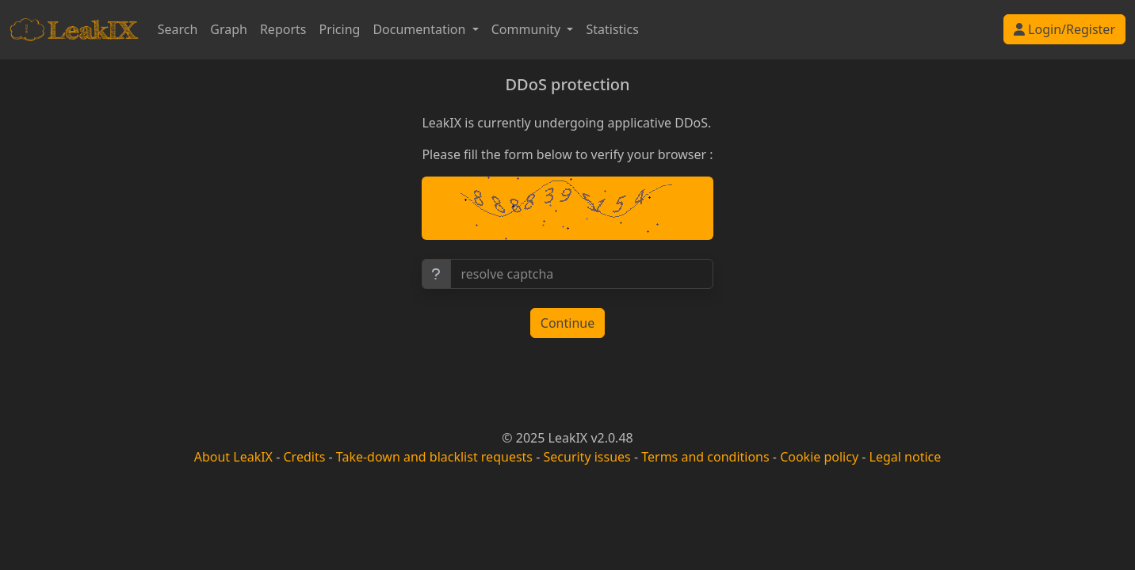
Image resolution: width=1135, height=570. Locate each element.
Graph (228, 29)
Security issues (587, 457)
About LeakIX (233, 457)
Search (178, 29)
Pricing (339, 29)
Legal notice (905, 457)
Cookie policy (819, 457)
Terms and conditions (705, 457)
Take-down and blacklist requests (434, 457)
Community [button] (527, 29)
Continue (567, 323)
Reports (283, 29)
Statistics (612, 29)
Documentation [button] (420, 29)
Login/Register (1064, 29)
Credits (304, 457)
